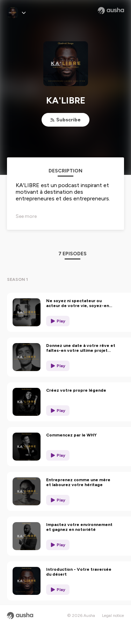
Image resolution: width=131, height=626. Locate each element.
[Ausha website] (111, 10)
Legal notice (113, 615)
